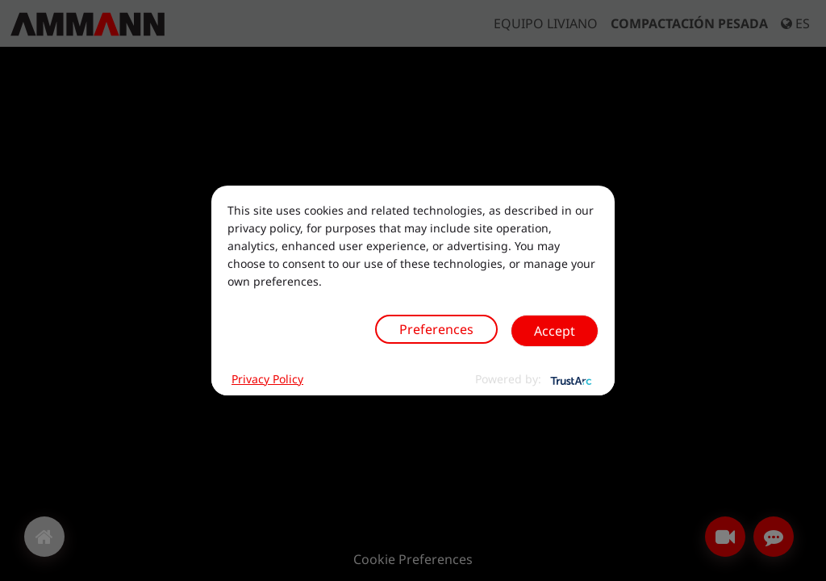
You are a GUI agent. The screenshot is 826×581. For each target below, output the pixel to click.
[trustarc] (569, 379)
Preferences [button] (436, 329)
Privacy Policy (267, 379)
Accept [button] (554, 331)
